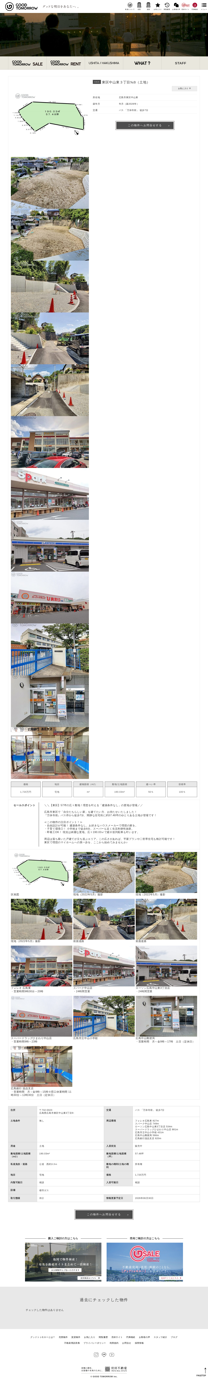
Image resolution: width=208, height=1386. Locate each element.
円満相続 (195, 6)
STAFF (180, 63)
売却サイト (185, 6)
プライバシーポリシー (95, 1344)
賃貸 (148, 6)
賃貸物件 (75, 1338)
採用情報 (139, 1344)
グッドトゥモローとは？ (42, 1338)
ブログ (174, 1338)
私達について (130, 6)
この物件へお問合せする (145, 125)
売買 (139, 6)
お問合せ (126, 1344)
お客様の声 (176, 6)
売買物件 (63, 1338)
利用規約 (114, 1344)
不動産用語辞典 (72, 1344)
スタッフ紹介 (160, 1338)
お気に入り (158, 6)
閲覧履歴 (167, 6)
